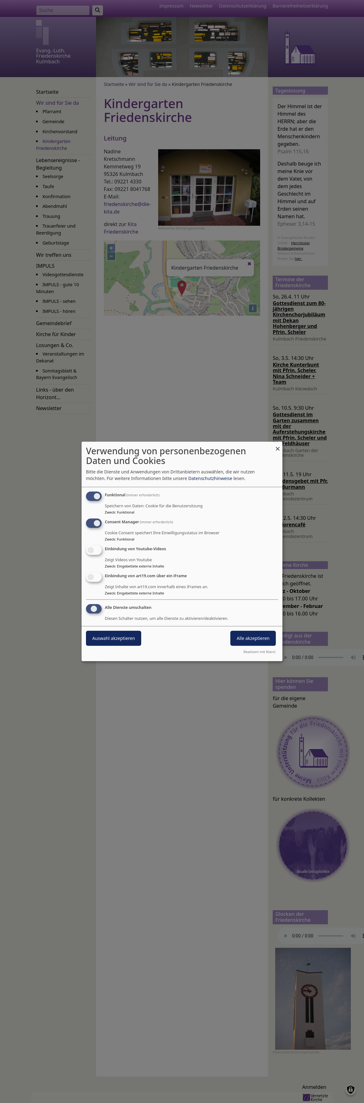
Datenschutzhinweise (210, 478)
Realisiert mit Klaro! (260, 651)
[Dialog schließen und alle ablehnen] (277, 446)
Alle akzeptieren (253, 638)
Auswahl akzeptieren (113, 638)
